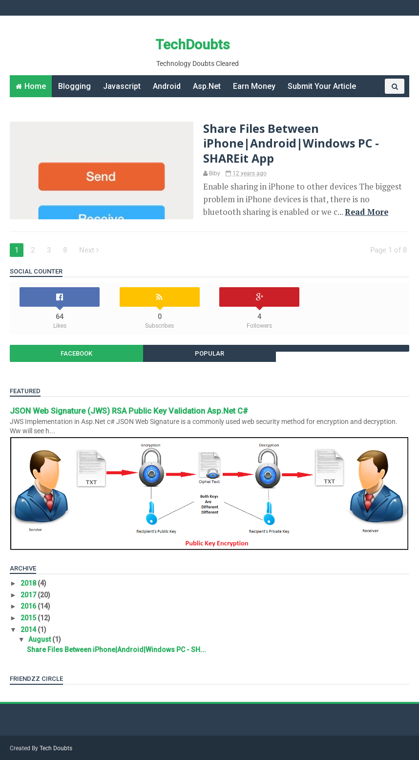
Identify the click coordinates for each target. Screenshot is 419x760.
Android (167, 86)
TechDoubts (192, 45)
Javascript (122, 86)
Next (89, 250)
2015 (29, 618)
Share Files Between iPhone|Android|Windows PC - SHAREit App (291, 143)
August (40, 639)
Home (35, 86)
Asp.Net (207, 86)
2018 (29, 583)
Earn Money (254, 86)
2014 (29, 629)
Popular (209, 353)
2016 (29, 606)
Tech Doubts (56, 748)
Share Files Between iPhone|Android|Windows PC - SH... (116, 650)
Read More (366, 212)
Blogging (74, 86)
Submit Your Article (322, 86)
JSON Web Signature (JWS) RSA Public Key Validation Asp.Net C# (129, 411)
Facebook (76, 353)
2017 (29, 595)
